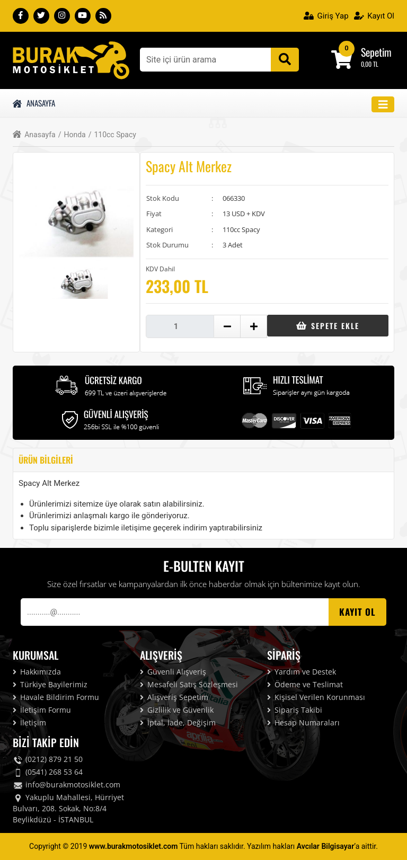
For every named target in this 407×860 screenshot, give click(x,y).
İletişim (29, 722)
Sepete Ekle (327, 325)
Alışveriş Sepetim (174, 697)
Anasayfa (34, 103)
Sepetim (376, 52)
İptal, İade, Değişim (178, 722)
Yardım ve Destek (301, 672)
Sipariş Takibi (294, 710)
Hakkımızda (37, 672)
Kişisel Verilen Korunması (316, 697)
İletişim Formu (42, 710)
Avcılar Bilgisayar (325, 846)
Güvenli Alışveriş (173, 672)
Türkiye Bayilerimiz (50, 684)
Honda (72, 134)
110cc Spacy (112, 134)
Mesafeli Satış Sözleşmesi (189, 684)
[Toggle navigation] (383, 104)
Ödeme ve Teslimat (305, 684)
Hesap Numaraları (303, 722)
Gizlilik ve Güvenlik (177, 710)
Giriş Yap (326, 16)
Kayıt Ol (374, 16)
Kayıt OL (357, 611)
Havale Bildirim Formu (56, 697)
